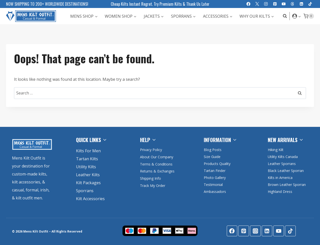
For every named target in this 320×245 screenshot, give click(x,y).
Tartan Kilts (87, 159)
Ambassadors (215, 191)
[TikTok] (310, 4)
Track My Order (153, 185)
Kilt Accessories (90, 198)
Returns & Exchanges (157, 171)
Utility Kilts (86, 166)
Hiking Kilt (276, 149)
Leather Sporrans (282, 163)
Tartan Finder (215, 170)
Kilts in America (280, 177)
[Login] (296, 16)
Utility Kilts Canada (283, 156)
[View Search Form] (283, 16)
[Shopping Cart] (309, 16)
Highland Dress (280, 191)
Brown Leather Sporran (287, 184)
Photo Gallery (215, 177)
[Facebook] (248, 4)
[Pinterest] (275, 4)
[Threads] (292, 4)
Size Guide (212, 156)
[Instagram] (266, 4)
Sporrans (85, 190)
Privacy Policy (151, 149)
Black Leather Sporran (286, 170)
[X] (257, 4)
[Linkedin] (301, 4)
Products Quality (217, 163)
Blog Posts (213, 149)
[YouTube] (284, 4)
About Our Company (157, 157)
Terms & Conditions (156, 164)
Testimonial (213, 184)
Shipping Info (151, 178)
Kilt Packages (88, 182)
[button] (299, 16)
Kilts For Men (88, 151)
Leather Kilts (88, 174)
